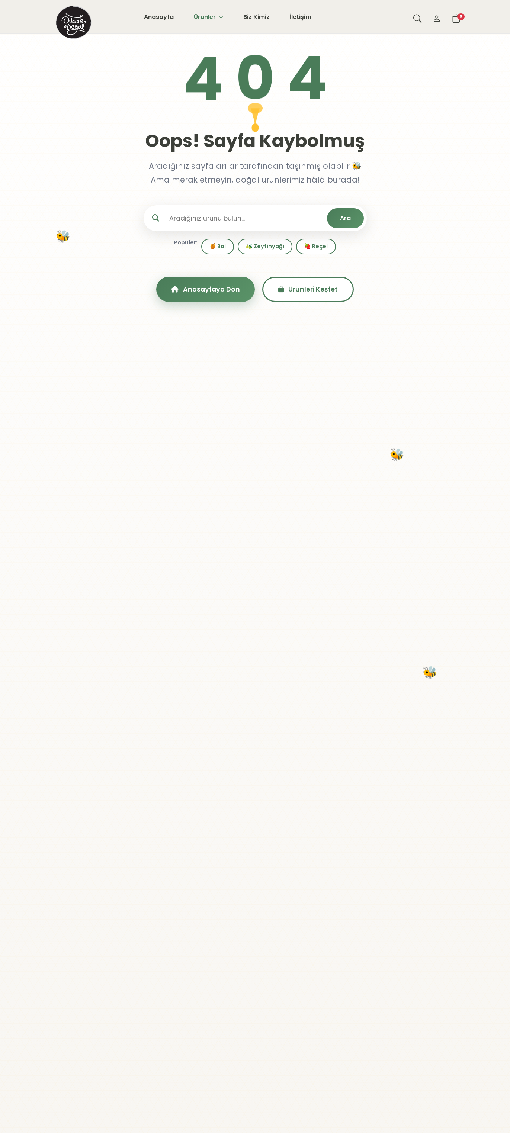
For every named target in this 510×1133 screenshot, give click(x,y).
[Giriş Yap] (437, 17)
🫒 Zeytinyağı (265, 246)
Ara (345, 218)
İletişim (300, 17)
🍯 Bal (217, 246)
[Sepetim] (456, 16)
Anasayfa (159, 17)
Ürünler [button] (208, 17)
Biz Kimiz (256, 17)
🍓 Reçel (316, 246)
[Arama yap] (417, 16)
